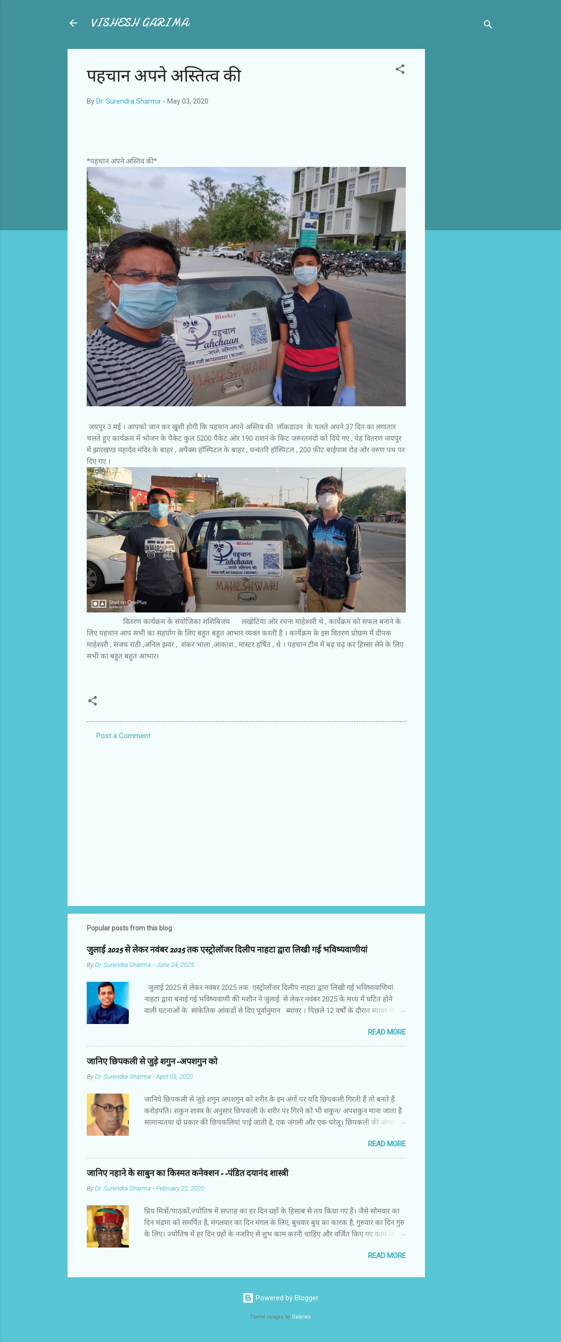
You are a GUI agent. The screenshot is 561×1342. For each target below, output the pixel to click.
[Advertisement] (463, 193)
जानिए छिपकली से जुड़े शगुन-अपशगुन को (152, 1062)
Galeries (301, 1317)
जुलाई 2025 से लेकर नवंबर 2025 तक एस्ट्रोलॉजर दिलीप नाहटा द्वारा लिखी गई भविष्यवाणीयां (227, 950)
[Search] (488, 26)
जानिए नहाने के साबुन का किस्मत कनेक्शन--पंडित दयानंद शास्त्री (187, 1173)
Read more (387, 1032)
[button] (400, 70)
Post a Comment (123, 735)
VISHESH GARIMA (139, 23)
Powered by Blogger (280, 1298)
